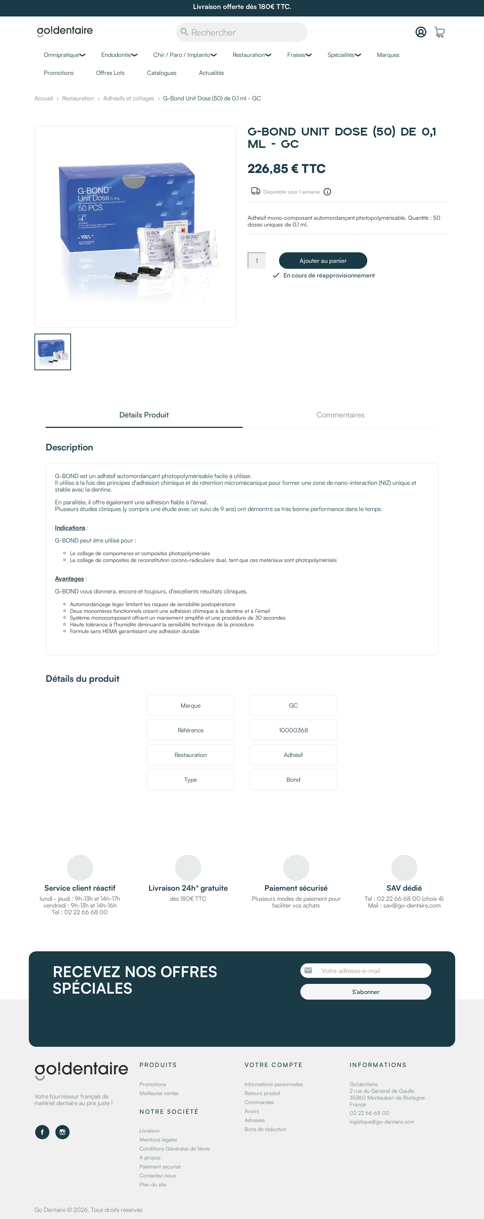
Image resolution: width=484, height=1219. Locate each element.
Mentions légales (158, 1139)
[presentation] (363, 1020)
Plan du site (153, 1184)
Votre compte (274, 1064)
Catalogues (162, 72)
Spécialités (341, 54)
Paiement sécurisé (160, 1166)
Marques (388, 54)
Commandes (259, 1102)
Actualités (211, 72)
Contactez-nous (158, 1175)
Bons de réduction (266, 1129)
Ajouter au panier (323, 260)
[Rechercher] (241, 32)
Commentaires (340, 415)
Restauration (249, 54)
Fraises (296, 54)
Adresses (255, 1120)
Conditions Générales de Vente (175, 1148)
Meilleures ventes (159, 1093)
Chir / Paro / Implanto (181, 54)
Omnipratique (61, 54)
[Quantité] (257, 260)
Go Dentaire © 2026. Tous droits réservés (88, 1209)
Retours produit (262, 1093)
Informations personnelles (274, 1084)
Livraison (150, 1130)
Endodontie (116, 54)
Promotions (59, 72)
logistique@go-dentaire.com (382, 1121)
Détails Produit (144, 415)
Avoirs (252, 1111)
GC (293, 705)
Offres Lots (110, 72)
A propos (150, 1157)
